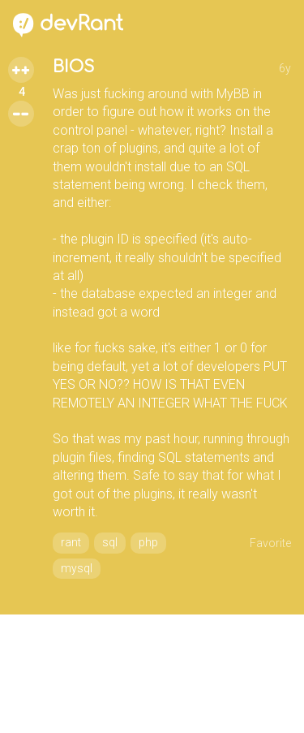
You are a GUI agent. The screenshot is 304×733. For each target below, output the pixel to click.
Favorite (270, 543)
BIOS (73, 67)
